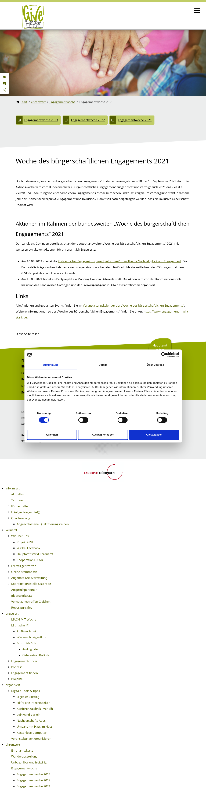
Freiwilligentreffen (23, 566)
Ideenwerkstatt (21, 596)
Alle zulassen (154, 434)
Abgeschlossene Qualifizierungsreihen (43, 524)
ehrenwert (13, 744)
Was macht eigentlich (31, 637)
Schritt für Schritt (28, 643)
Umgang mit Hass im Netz (34, 726)
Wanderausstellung (24, 756)
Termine (17, 500)
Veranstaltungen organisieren (31, 739)
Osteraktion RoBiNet (36, 655)
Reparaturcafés (21, 607)
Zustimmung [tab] (51, 364)
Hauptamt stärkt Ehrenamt (35, 554)
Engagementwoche (24, 768)
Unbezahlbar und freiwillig (28, 762)
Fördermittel (19, 506)
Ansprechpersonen (24, 590)
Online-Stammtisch (24, 572)
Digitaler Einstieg (28, 697)
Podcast (16, 667)
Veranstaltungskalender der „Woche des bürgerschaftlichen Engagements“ (133, 305)
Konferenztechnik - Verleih (35, 709)
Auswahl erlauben (103, 434)
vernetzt (11, 530)
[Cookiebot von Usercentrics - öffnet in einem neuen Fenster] (164, 354)
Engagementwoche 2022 (88, 120)
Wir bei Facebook (28, 548)
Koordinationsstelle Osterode (31, 584)
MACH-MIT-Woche (23, 619)
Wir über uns (20, 536)
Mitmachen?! (20, 625)
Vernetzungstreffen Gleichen (30, 602)
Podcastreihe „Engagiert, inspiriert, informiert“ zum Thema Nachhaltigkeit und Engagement (119, 261)
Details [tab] (103, 364)
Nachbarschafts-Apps (31, 721)
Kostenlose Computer (31, 733)
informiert (13, 488)
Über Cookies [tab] (155, 364)
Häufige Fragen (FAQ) (25, 512)
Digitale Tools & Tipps (25, 691)
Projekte (17, 679)
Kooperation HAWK (30, 560)
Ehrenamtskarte (22, 750)
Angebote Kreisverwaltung (29, 578)
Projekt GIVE (25, 542)
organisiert (13, 685)
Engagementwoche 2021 (135, 120)
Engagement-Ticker (24, 661)
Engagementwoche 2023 (41, 120)
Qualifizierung (20, 518)
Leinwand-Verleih (28, 715)
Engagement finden (24, 673)
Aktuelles (17, 494)
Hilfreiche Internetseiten (33, 703)
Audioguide (30, 649)
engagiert (12, 613)
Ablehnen (52, 434)
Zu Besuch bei (26, 631)
